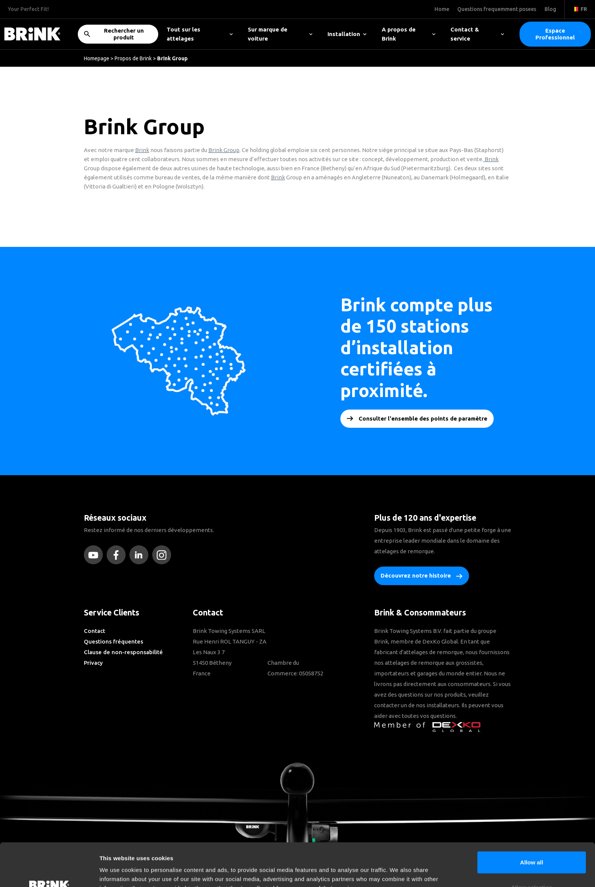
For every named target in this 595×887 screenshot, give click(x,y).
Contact (94, 631)
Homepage (96, 58)
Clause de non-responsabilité (123, 652)
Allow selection (531, 846)
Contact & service (477, 34)
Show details (398, 872)
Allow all (531, 821)
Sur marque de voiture (280, 34)
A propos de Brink (408, 34)
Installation (347, 34)
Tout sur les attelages (200, 34)
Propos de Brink (133, 58)
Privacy (93, 662)
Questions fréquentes (113, 641)
